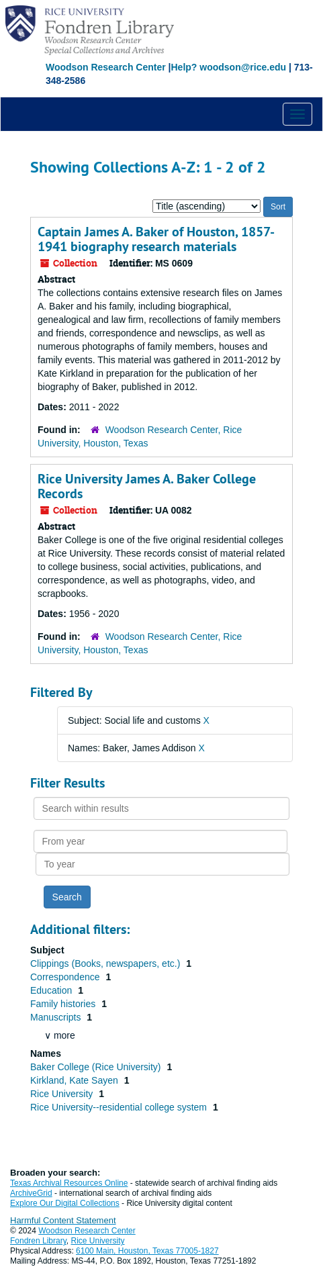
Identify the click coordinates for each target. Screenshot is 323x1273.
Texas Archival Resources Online (69, 1183)
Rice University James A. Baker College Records (147, 486)
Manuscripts (56, 1017)
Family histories (64, 1003)
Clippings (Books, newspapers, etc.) (106, 963)
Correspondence (66, 977)
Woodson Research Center (106, 67)
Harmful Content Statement (63, 1220)
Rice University (62, 1093)
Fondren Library (38, 1240)
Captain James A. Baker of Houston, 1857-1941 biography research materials (156, 239)
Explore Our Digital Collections (65, 1203)
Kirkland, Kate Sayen (75, 1080)
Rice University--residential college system (120, 1107)
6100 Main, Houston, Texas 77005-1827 (147, 1251)
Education (52, 990)
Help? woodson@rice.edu (228, 67)
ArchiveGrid (31, 1193)
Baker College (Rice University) (96, 1067)
